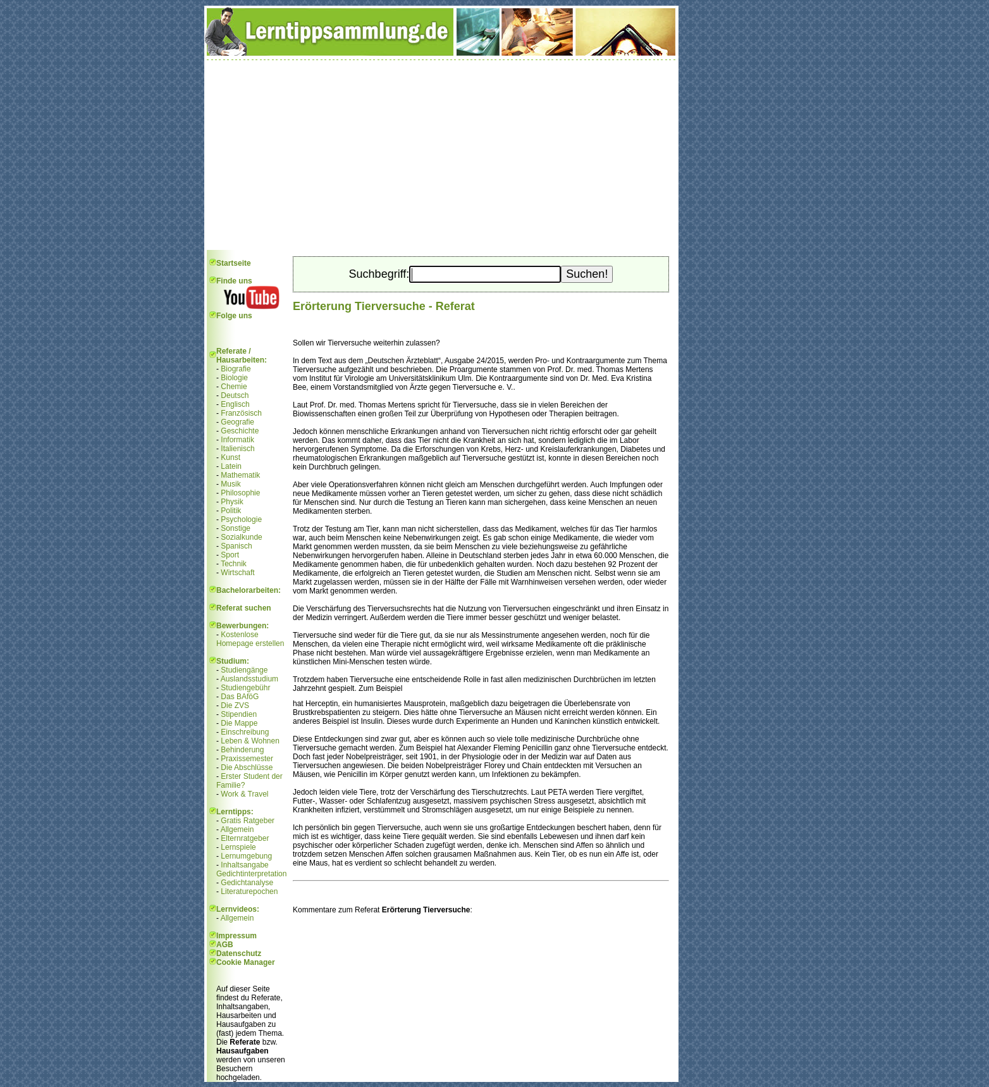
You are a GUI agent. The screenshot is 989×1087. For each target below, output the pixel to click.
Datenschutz (238, 953)
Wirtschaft (237, 572)
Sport (230, 554)
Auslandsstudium (249, 678)
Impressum (236, 935)
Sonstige (235, 528)
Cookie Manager (245, 962)
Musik (230, 484)
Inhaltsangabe (244, 864)
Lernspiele (238, 847)
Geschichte (240, 430)
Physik (232, 501)
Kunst (230, 457)
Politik (231, 510)
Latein (231, 466)
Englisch (235, 404)
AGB (224, 944)
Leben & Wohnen (250, 740)
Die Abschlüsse (247, 767)
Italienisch (237, 448)
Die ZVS (235, 705)
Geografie (237, 422)
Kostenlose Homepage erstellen (250, 639)
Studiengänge (244, 670)
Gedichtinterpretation (251, 873)
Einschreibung (245, 732)
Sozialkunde (241, 537)
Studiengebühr (245, 687)
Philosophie (240, 492)
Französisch (241, 413)
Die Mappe (239, 723)
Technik (234, 563)
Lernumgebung (246, 856)
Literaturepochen (249, 891)
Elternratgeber (245, 838)
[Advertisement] (441, 155)
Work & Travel (244, 794)
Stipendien (239, 714)
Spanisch (236, 546)
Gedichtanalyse (247, 882)
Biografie (235, 368)
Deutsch (235, 395)
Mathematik (240, 475)
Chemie (234, 386)
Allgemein (237, 829)
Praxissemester (247, 758)
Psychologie (241, 519)
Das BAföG (240, 696)
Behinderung (242, 749)
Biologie (234, 377)
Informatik (237, 439)
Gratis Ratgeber (247, 820)
